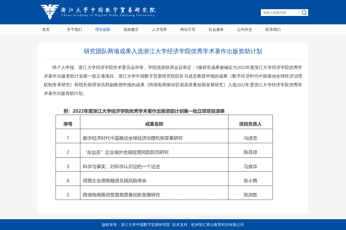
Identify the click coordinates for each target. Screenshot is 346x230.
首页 (46, 30)
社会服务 (216, 30)
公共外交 (244, 30)
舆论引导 (187, 30)
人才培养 (159, 30)
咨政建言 (131, 30)
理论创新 (102, 30)
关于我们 (74, 30)
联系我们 (273, 30)
